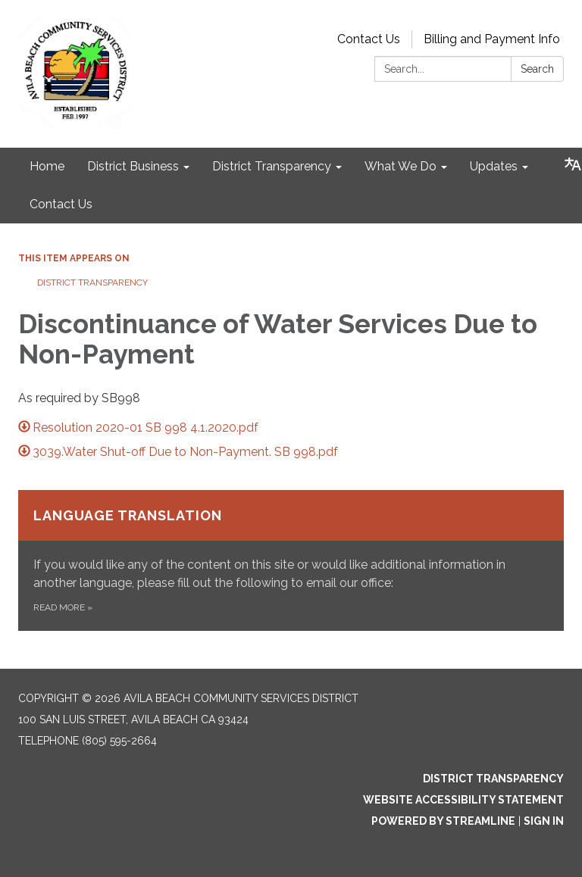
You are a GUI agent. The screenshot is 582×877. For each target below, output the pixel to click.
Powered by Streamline (443, 821)
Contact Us (368, 39)
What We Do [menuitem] (400, 166)
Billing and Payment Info (492, 39)
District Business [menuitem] (133, 166)
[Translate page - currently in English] (573, 164)
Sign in (544, 821)
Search (537, 69)
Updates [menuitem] (494, 166)
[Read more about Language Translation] (291, 560)
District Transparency (92, 282)
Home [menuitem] (47, 166)
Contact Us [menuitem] (61, 204)
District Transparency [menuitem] (271, 166)
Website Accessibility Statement (463, 800)
